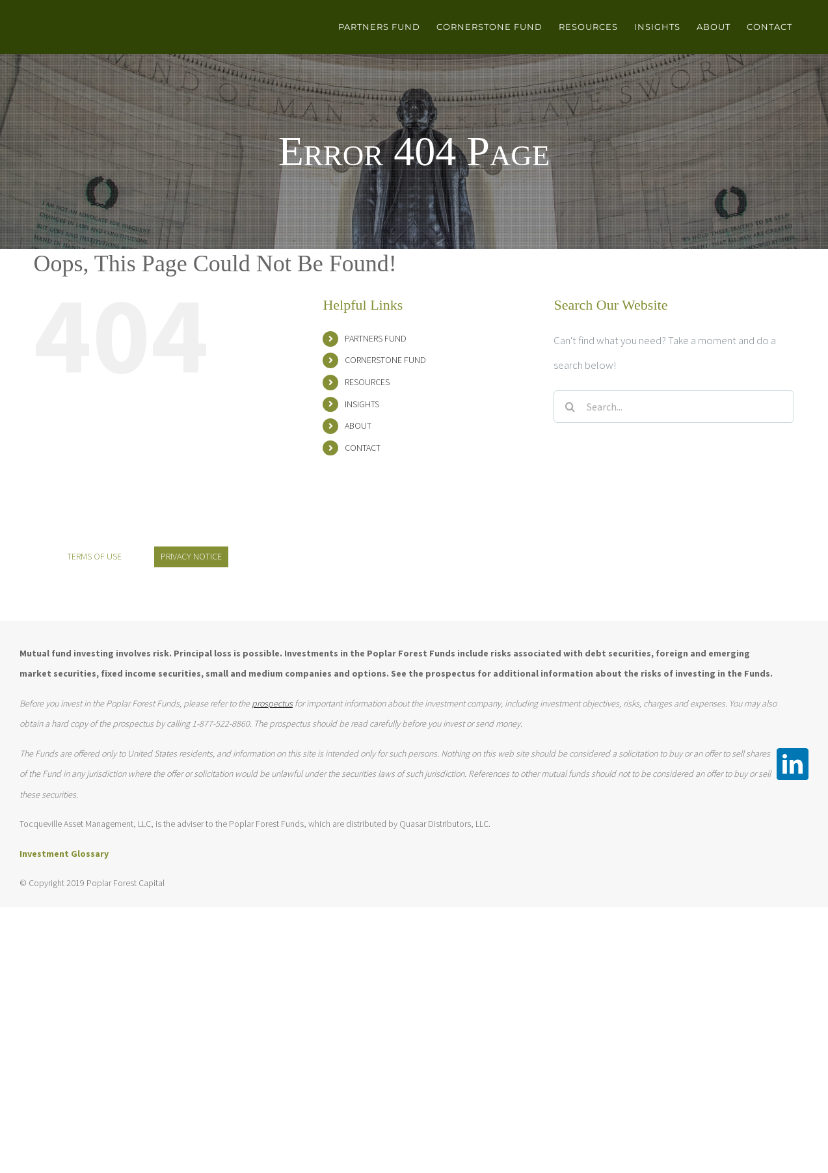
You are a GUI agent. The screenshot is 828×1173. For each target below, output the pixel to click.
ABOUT (358, 425)
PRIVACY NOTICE (191, 556)
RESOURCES (367, 382)
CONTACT (363, 447)
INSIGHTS (362, 404)
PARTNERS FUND (376, 338)
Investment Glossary (64, 853)
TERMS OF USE (94, 556)
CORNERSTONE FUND (385, 360)
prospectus (272, 703)
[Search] (570, 406)
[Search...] (674, 406)
